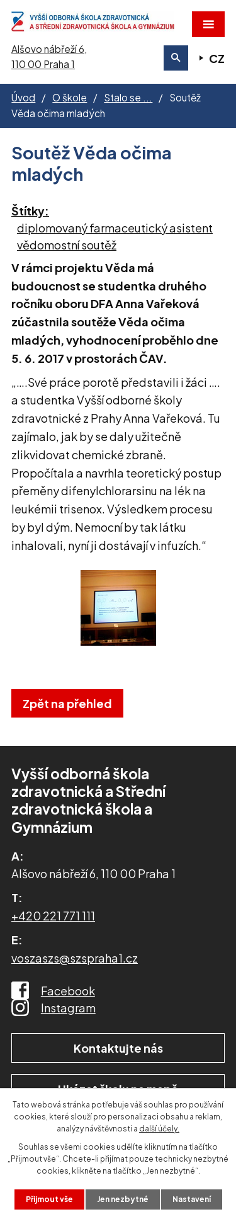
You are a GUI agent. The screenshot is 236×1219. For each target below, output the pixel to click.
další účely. (159, 1128)
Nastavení (191, 1199)
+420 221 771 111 (53, 915)
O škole (69, 97)
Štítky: (30, 210)
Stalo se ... (128, 97)
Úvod (23, 97)
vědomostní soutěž (66, 245)
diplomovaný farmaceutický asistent (115, 227)
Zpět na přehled (67, 703)
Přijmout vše (49, 1199)
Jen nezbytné (123, 1199)
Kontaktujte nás (118, 1048)
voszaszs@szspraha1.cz (74, 958)
